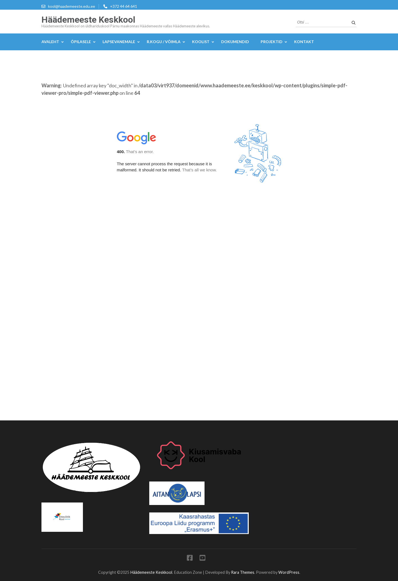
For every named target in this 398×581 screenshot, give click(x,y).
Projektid (271, 41)
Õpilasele (81, 41)
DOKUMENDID (235, 41)
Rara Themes (242, 572)
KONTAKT (304, 41)
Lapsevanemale (119, 41)
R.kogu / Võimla (163, 41)
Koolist (201, 41)
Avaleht (50, 41)
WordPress (288, 572)
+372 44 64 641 (123, 6)
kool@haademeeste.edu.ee (71, 6)
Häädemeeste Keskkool (88, 19)
